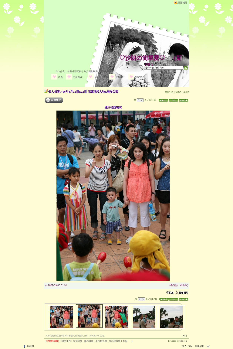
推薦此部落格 (74, 71)
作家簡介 (140, 77)
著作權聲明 (101, 341)
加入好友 (60, 71)
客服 (125, 341)
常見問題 (77, 341)
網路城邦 (182, 2)
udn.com (183, 341)
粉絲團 (30, 346)
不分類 (174, 285)
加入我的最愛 (91, 71)
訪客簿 (119, 77)
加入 (190, 346)
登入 (184, 346)
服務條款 (88, 341)
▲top (184, 335)
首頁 (60, 77)
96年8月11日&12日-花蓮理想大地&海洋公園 (90, 91)
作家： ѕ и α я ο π (152, 63)
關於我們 (66, 341)
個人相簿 (99, 77)
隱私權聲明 (114, 341)
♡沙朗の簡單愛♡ (142, 58)
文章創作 (78, 77)
